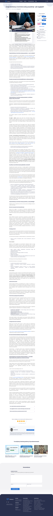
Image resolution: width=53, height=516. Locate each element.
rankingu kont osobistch (20, 152)
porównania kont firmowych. (29, 152)
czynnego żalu (20, 176)
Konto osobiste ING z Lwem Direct (27, 506)
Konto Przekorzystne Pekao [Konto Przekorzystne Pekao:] (41, 15)
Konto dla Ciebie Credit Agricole (27, 508)
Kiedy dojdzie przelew (18, 504)
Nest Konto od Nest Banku (26, 507)
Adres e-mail (29, 484)
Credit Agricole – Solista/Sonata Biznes (39, 509)
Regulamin (16, 508)
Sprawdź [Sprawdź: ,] (44, 16)
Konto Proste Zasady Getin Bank (27, 511)
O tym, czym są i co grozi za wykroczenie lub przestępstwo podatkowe (20, 331)
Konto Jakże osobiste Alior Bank (27, 509)
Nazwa (12, 484)
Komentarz (13, 474)
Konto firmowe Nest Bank (37, 506)
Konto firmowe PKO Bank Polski (38, 507)
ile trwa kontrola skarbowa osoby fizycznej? (20, 39)
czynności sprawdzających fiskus (18, 377)
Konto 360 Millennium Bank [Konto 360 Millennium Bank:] (41, 22)
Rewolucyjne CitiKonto (26, 505)
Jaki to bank (16, 505)
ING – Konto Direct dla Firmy (37, 505)
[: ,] (46, 1)
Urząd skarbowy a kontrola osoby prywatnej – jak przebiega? (23, 38)
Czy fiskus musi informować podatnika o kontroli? (21, 37)
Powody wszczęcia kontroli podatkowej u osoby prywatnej (22, 34)
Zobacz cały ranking (41, 26)
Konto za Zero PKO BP (25, 510)
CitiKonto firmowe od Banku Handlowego (39, 508)
